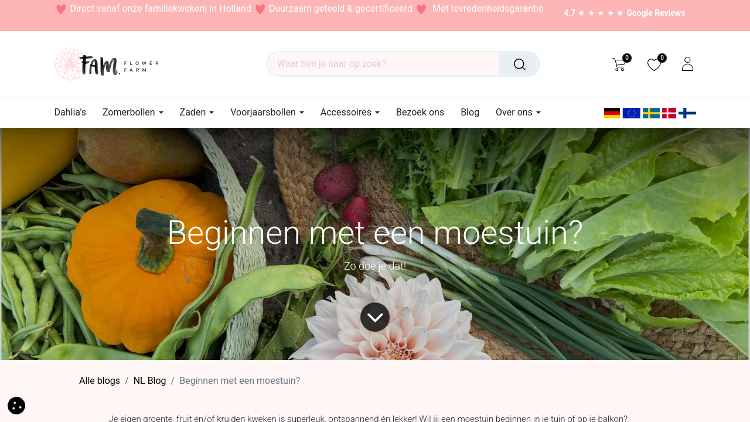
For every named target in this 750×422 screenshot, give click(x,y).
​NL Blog (150, 380)
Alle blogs (99, 380)
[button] (16, 404)
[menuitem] (74, 112)
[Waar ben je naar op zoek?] (519, 64)
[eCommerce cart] (619, 64)
